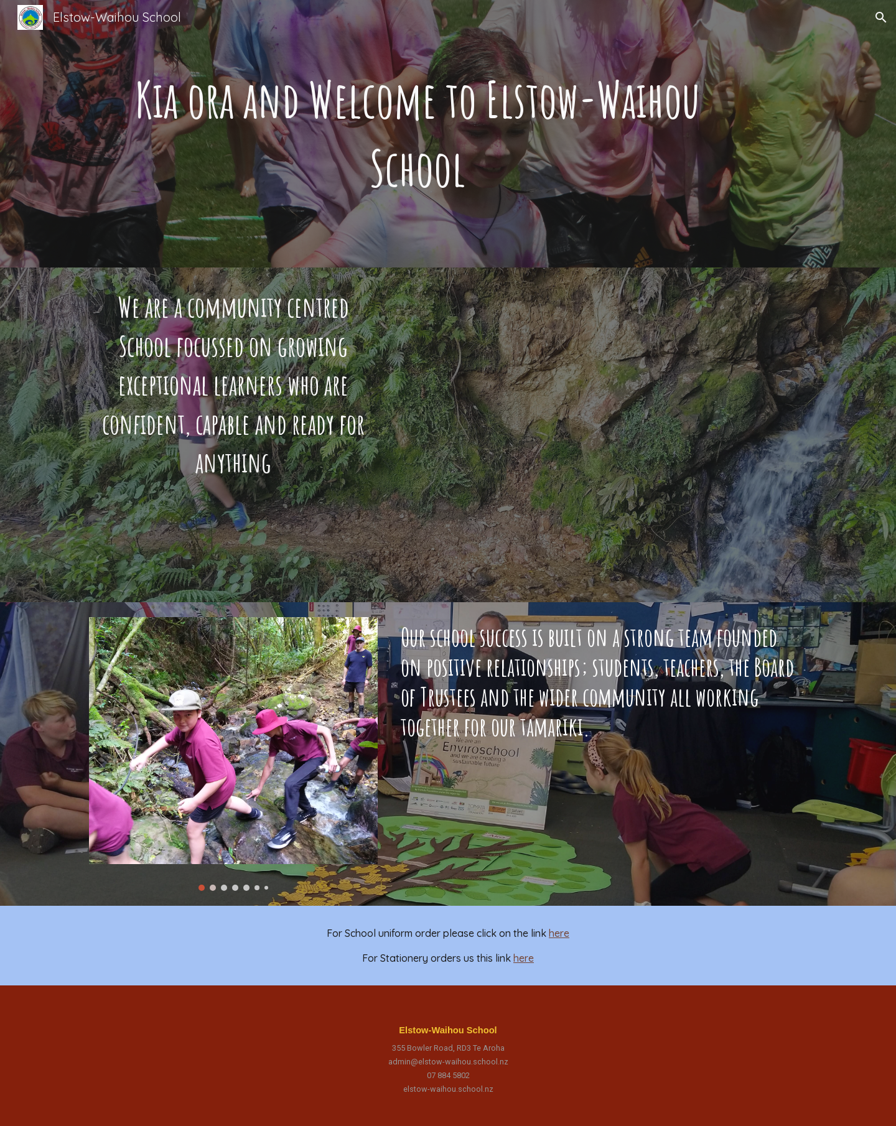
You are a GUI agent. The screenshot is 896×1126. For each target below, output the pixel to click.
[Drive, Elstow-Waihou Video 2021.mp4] (601, 434)
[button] (881, 17)
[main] (417, 134)
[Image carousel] (233, 754)
